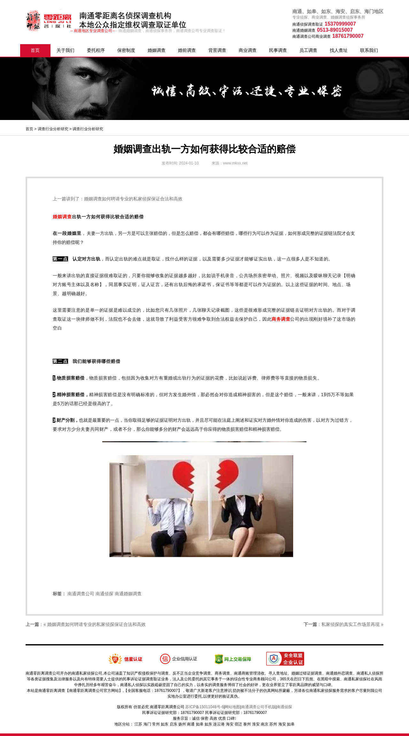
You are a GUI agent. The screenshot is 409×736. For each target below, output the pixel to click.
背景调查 (217, 50)
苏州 (273, 724)
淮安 (256, 724)
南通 (191, 724)
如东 (164, 724)
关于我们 (65, 50)
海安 (230, 724)
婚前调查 (187, 50)
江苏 (138, 724)
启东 (173, 724)
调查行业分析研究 (53, 129)
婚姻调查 (157, 50)
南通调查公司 (80, 593)
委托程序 (96, 50)
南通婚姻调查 (128, 593)
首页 (35, 50)
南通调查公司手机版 (258, 707)
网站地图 (232, 707)
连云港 (219, 724)
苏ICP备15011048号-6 (204, 707)
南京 (264, 724)
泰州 (247, 724)
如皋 (200, 724)
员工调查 (308, 50)
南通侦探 (104, 593)
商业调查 (248, 50)
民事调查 (278, 50)
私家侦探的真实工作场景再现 (350, 624)
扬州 (182, 724)
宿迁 (238, 724)
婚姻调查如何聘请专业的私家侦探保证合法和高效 (133, 198)
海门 (147, 724)
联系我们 (369, 50)
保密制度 (126, 50)
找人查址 (339, 50)
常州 (156, 724)
